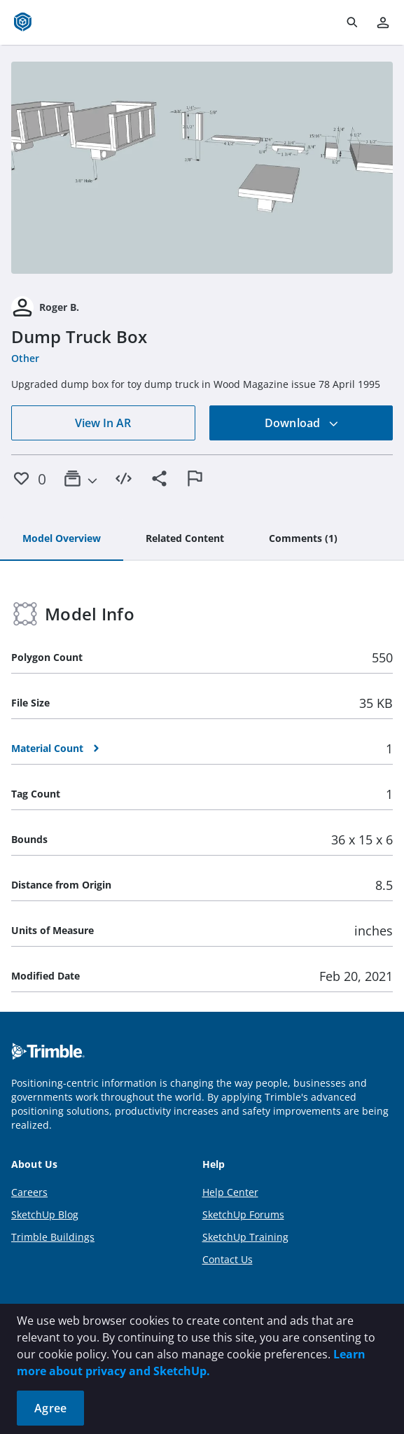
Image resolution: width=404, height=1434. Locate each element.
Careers (29, 1192)
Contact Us (227, 1259)
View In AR (103, 423)
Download (302, 423)
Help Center (230, 1192)
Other (25, 358)
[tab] (61, 539)
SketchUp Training (245, 1237)
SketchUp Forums (243, 1214)
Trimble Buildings (53, 1237)
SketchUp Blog (44, 1214)
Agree (50, 1408)
